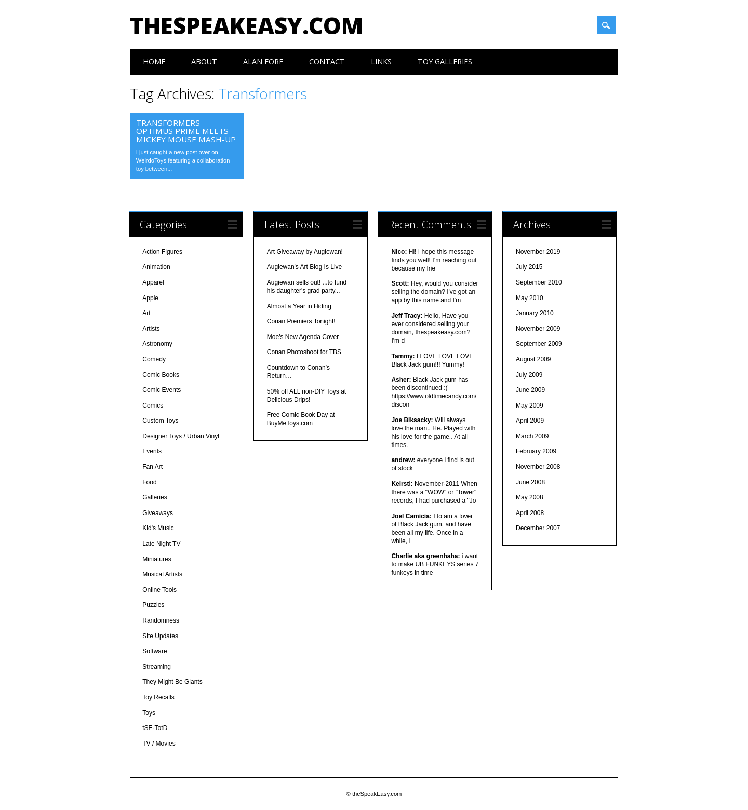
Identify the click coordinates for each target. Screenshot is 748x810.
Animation (156, 267)
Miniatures (156, 559)
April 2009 (530, 420)
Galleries (154, 497)
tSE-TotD (154, 728)
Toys (148, 713)
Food (149, 482)
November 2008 (538, 466)
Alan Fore (263, 61)
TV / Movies (158, 743)
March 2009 (532, 436)
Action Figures (162, 251)
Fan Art (152, 466)
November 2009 (538, 328)
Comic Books (160, 375)
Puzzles (153, 605)
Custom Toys (160, 420)
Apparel (153, 282)
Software (154, 651)
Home (154, 61)
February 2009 (536, 451)
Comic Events (161, 390)
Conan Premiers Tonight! (301, 321)
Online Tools (159, 589)
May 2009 (529, 405)
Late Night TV (161, 543)
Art (146, 313)
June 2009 (530, 390)
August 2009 (533, 359)
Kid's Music (157, 528)
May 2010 (529, 298)
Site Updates (160, 636)
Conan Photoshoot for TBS (304, 352)
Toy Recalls (158, 697)
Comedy (154, 359)
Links (381, 61)
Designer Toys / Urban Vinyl (180, 436)
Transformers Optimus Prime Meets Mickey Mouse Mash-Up (186, 130)
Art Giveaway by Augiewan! (305, 251)
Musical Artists (162, 574)
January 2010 (535, 313)
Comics (152, 405)
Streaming (156, 666)
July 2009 (529, 375)
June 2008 (530, 482)
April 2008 (530, 513)
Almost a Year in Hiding (299, 306)
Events (152, 451)
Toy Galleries (445, 61)
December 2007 (538, 528)
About (204, 61)
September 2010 (539, 282)
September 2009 (539, 343)
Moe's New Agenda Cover (303, 337)
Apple (150, 298)
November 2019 (538, 251)
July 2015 (529, 267)
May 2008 (529, 497)
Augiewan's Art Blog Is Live (304, 267)
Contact (327, 61)
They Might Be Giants (172, 681)
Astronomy (157, 343)
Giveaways (157, 513)
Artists (150, 328)
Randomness (160, 620)
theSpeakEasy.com (246, 25)
